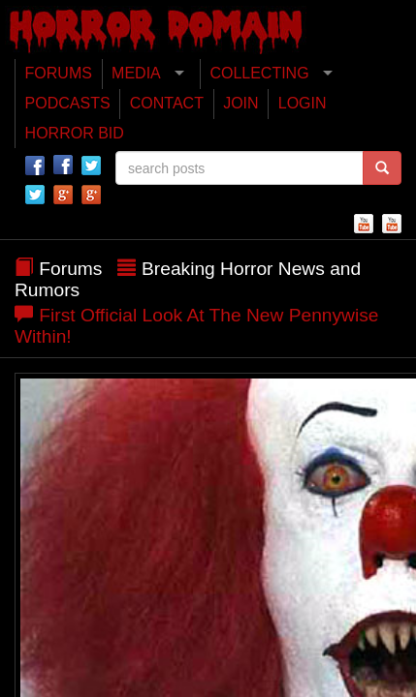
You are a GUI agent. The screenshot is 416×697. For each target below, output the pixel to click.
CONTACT (167, 103)
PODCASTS (68, 103)
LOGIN (302, 103)
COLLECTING (258, 73)
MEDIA (136, 73)
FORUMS (58, 73)
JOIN (240, 103)
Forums (70, 268)
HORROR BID (74, 133)
